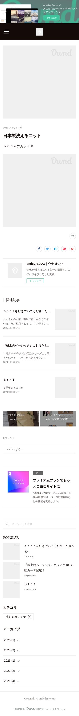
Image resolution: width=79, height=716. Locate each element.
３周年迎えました (13, 387)
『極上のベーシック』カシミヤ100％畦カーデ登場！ (38, 345)
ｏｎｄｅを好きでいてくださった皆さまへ (31, 311)
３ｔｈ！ (9, 379)
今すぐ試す (51, 18)
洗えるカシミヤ (18, 616)
